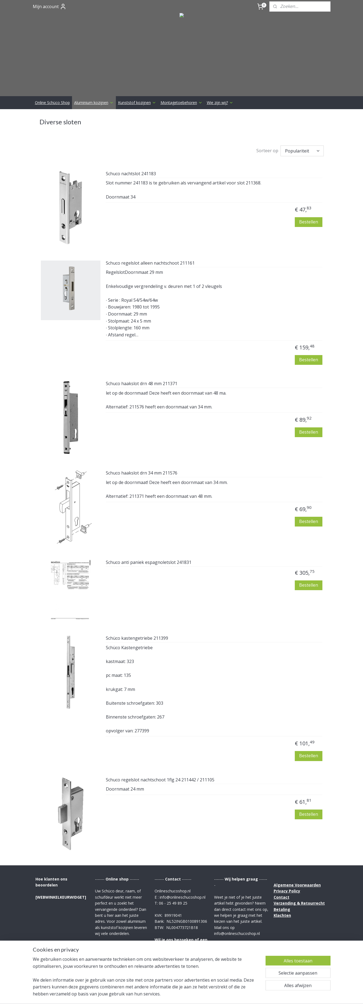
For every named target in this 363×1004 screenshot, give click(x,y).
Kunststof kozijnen (137, 102)
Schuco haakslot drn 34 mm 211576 (141, 473)
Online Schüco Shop (52, 102)
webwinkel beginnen (197, 994)
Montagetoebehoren (181, 102)
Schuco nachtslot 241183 (131, 174)
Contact (281, 897)
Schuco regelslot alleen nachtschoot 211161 (150, 263)
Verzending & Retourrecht (299, 903)
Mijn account (49, 6)
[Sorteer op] (302, 151)
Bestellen (308, 222)
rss (177, 994)
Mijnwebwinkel (245, 994)
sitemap (165, 994)
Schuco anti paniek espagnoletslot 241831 (148, 562)
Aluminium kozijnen (94, 102)
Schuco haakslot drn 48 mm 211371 (141, 383)
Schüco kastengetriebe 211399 (137, 638)
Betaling (282, 909)
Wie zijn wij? (220, 102)
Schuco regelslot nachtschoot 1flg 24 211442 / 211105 (160, 780)
